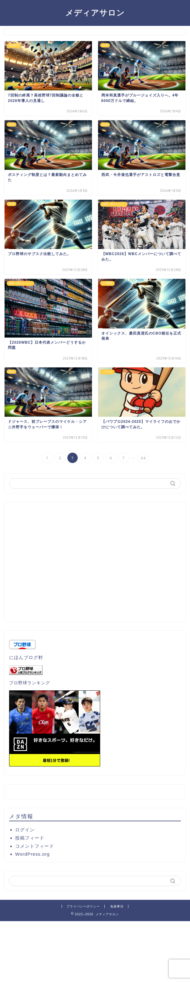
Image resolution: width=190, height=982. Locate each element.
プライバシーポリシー (83, 906)
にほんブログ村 (26, 657)
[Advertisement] (95, 564)
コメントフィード (34, 846)
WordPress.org (32, 854)
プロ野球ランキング (29, 683)
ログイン (25, 829)
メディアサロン (95, 12)
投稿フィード (29, 837)
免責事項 (117, 906)
